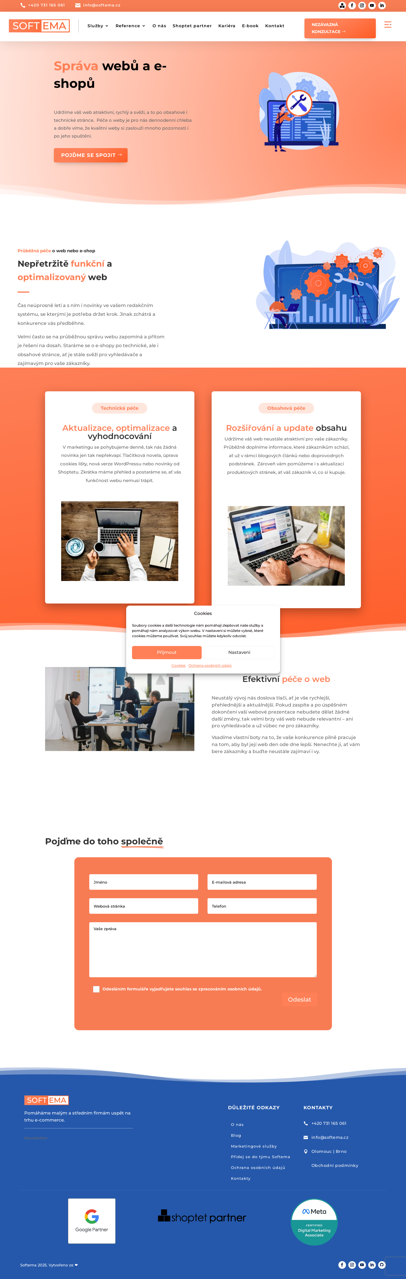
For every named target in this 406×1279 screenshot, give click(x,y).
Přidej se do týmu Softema (260, 1156)
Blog (236, 1135)
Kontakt (275, 25)
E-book (250, 25)
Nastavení (239, 652)
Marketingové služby (254, 1146)
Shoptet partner (192, 25)
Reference (128, 25)
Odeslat (299, 999)
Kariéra (227, 25)
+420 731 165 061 (46, 5)
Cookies (179, 665)
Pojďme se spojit (88, 155)
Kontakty (241, 1178)
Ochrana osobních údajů (210, 665)
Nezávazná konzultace (326, 28)
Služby (95, 25)
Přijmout (167, 652)
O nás (159, 25)
